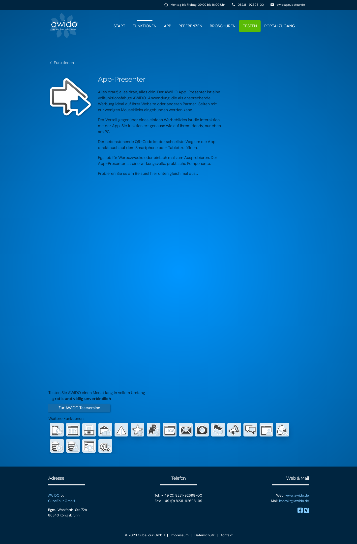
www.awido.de (297, 495)
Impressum (179, 535)
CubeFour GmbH (61, 501)
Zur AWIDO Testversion (79, 407)
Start (119, 26)
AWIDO (54, 495)
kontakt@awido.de (294, 501)
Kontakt (226, 535)
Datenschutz (204, 535)
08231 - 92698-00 (251, 5)
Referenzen (190, 26)
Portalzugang (279, 26)
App (167, 26)
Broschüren (223, 26)
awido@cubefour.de (291, 5)
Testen (250, 26)
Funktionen (144, 26)
